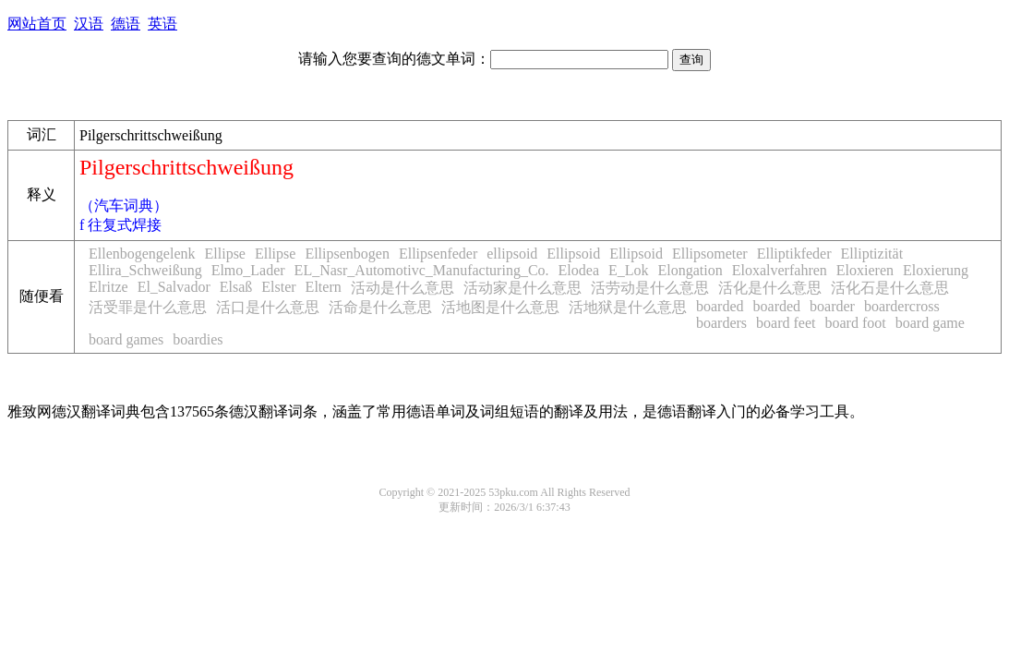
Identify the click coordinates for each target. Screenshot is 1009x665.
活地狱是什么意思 (628, 307)
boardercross (902, 306)
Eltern (324, 287)
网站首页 (36, 23)
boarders (721, 323)
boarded (720, 306)
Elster (278, 287)
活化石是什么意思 (890, 288)
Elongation (690, 270)
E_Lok (628, 270)
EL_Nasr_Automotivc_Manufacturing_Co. (421, 270)
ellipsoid (511, 253)
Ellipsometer (710, 253)
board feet (785, 323)
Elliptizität (872, 253)
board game (930, 323)
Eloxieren (865, 270)
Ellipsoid (573, 253)
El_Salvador (174, 287)
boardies (197, 339)
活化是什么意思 (770, 288)
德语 (125, 23)
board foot (855, 323)
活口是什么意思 (267, 307)
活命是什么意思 (380, 307)
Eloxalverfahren (779, 270)
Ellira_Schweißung (145, 270)
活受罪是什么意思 (148, 307)
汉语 (88, 23)
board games (126, 339)
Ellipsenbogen (347, 253)
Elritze (108, 287)
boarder (832, 306)
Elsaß (236, 287)
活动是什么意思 (402, 288)
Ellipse (225, 253)
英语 (162, 23)
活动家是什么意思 (522, 288)
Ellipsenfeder (438, 253)
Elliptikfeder (794, 253)
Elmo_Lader (248, 270)
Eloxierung (935, 270)
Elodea (579, 270)
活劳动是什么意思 (650, 288)
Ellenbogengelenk (142, 253)
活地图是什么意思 (500, 307)
